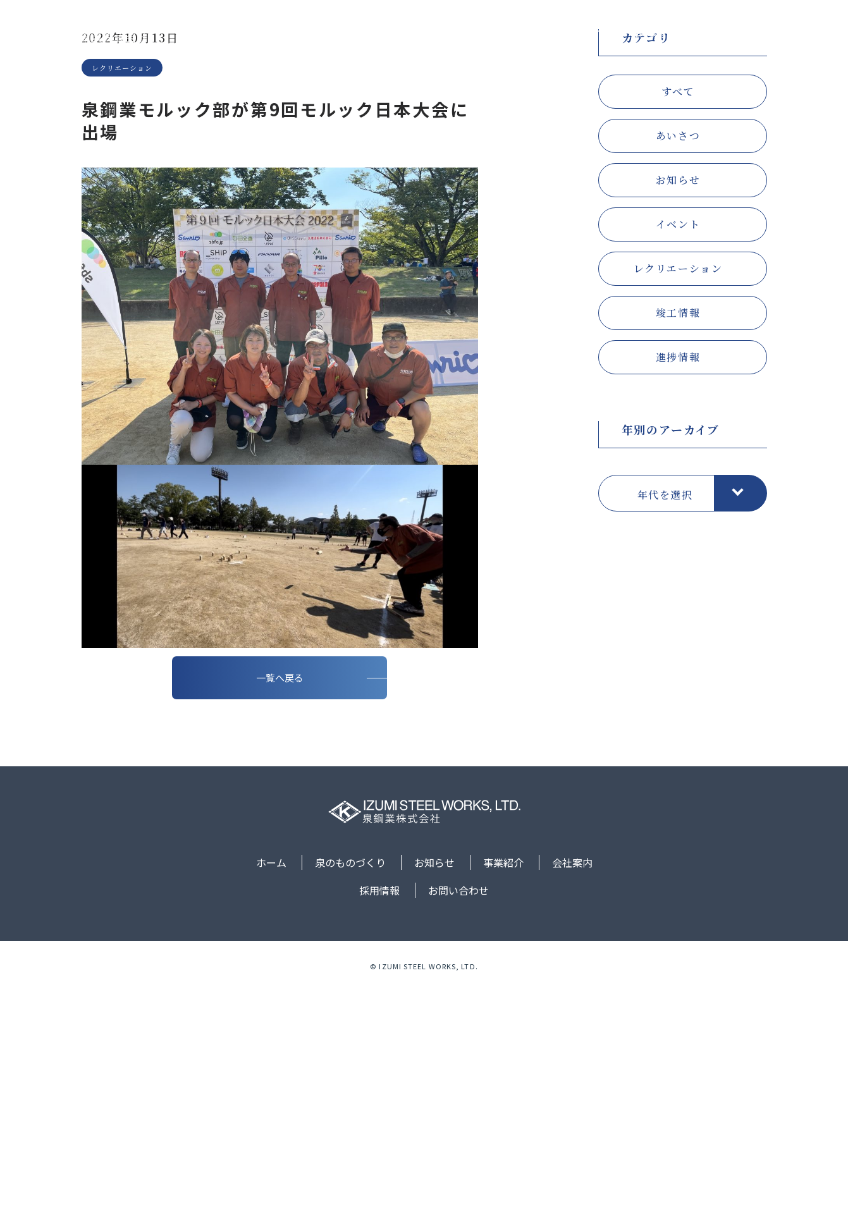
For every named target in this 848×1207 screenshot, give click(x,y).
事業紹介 (584, 33)
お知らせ (523, 33)
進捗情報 (678, 539)
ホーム (378, 33)
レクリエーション (678, 450)
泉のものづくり (448, 33)
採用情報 (707, 33)
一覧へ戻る (280, 892)
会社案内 (645, 33)
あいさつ (678, 317)
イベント (678, 406)
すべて (678, 273)
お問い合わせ (777, 33)
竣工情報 (678, 494)
